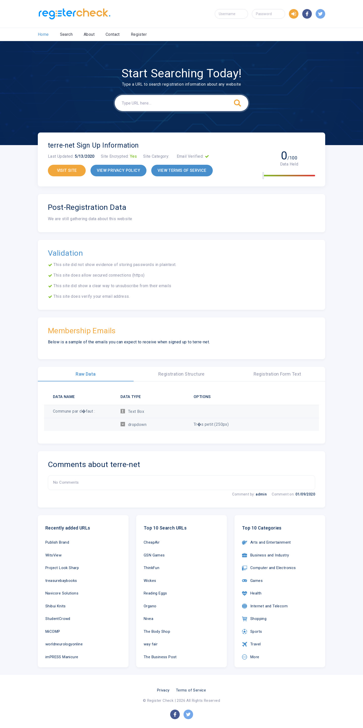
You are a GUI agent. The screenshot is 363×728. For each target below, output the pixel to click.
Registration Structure (181, 374)
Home (43, 34)
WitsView (53, 555)
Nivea (148, 618)
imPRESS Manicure (61, 657)
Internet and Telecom (265, 606)
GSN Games (154, 555)
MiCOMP (52, 631)
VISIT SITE (67, 170)
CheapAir (152, 542)
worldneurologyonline (64, 644)
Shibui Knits (55, 606)
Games (252, 580)
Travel (251, 644)
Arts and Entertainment (266, 542)
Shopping (254, 618)
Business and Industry (265, 555)
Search (66, 34)
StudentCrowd (57, 618)
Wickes (150, 580)
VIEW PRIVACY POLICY (118, 170)
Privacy (163, 690)
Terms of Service (191, 690)
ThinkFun (151, 568)
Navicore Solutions (61, 593)
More (250, 656)
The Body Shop (157, 631)
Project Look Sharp (62, 568)
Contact (113, 34)
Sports (252, 631)
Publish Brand (57, 542)
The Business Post (160, 657)
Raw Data (86, 374)
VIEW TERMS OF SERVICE (182, 170)
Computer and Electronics (269, 568)
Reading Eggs (155, 593)
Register (139, 34)
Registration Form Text (277, 374)
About (89, 34)
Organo (150, 606)
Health (251, 593)
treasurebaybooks (61, 580)
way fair (151, 644)
